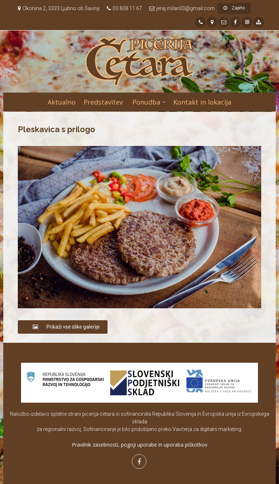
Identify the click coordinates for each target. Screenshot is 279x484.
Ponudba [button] (146, 102)
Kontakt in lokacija (202, 102)
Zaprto (234, 8)
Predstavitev (103, 102)
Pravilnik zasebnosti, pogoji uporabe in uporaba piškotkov (139, 444)
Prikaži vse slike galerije (62, 327)
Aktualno (62, 102)
